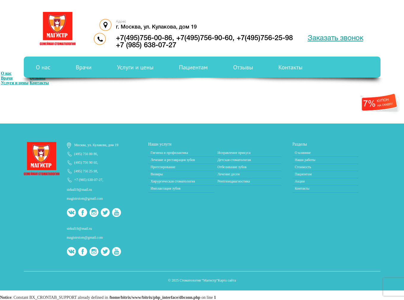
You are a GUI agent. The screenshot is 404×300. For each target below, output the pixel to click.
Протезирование (163, 167)
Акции (300, 181)
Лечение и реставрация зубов (173, 160)
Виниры (157, 174)
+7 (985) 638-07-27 (146, 45)
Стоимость (303, 167)
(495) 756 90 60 (85, 162)
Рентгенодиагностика (234, 181)
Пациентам (193, 67)
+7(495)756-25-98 (265, 38)
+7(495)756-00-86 (144, 38)
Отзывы (243, 67)
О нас (43, 67)
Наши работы (305, 160)
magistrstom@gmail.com (85, 198)
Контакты (291, 67)
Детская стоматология (234, 160)
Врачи (84, 67)
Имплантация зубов (166, 188)
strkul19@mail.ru (79, 190)
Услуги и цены (135, 67)
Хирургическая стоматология (173, 181)
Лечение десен (229, 174)
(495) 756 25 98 (85, 171)
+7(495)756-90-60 (204, 38)
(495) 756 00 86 (85, 154)
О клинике (303, 153)
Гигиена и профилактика (169, 153)
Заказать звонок (335, 38)
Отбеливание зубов (232, 167)
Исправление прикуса (234, 153)
